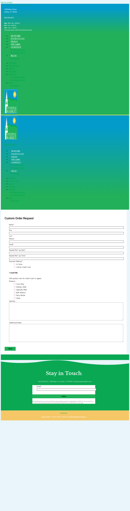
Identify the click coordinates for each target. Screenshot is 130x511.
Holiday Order (21, 287)
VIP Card (12, 72)
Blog (14, 56)
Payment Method (16, 261)
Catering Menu (19, 50)
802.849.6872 (10, 144)
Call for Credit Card (23, 267)
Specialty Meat (21, 290)
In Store (12, 63)
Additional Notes (15, 323)
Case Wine (20, 284)
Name (11, 225)
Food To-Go (14, 66)
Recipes (16, 59)
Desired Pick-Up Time (17, 256)
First (10, 230)
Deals (11, 69)
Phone (11, 239)
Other (18, 298)
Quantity (12, 301)
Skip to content (6, 2)
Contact (16, 47)
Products (12, 281)
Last (10, 236)
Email (11, 244)
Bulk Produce (20, 293)
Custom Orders (19, 53)
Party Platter (20, 295)
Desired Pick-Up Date (17, 250)
